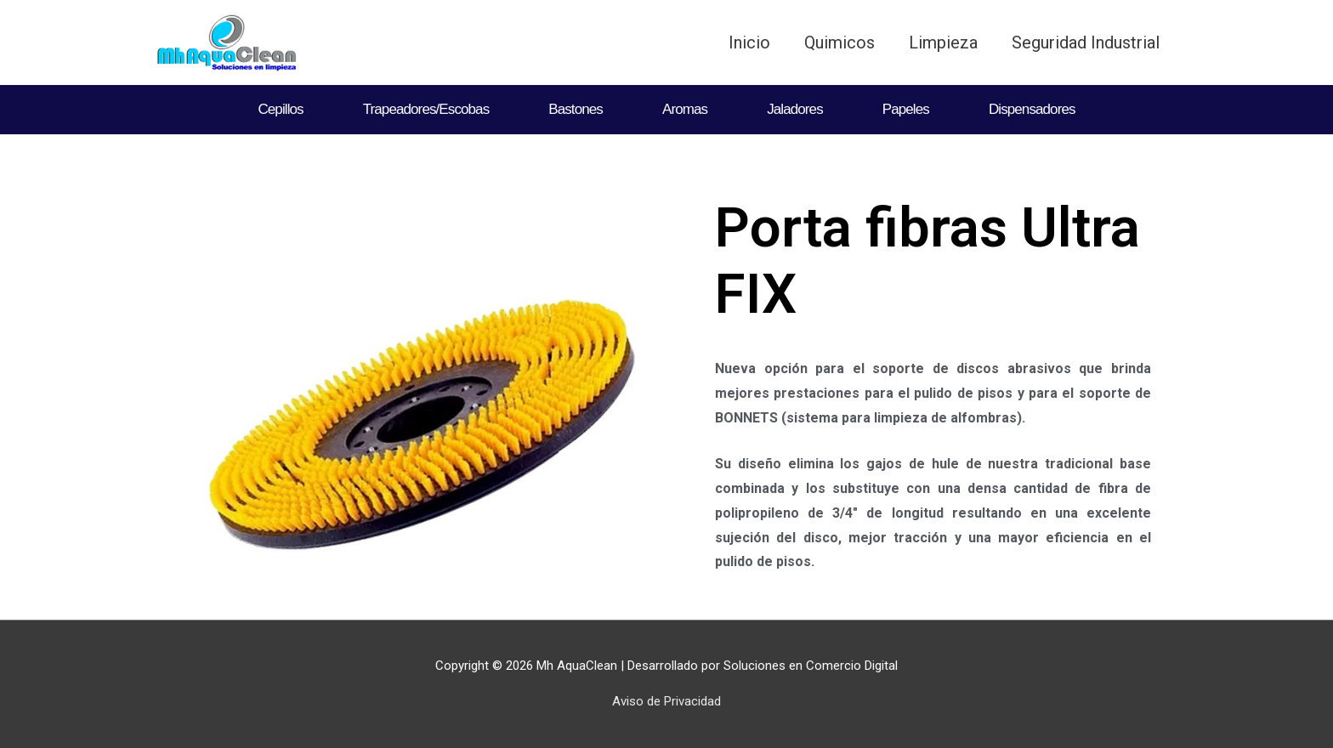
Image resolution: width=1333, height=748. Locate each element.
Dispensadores (1032, 109)
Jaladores (795, 109)
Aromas (684, 109)
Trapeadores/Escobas (426, 109)
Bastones (575, 109)
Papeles (905, 109)
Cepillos (280, 109)
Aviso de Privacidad (666, 701)
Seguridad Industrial (1086, 42)
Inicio (749, 42)
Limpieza (943, 42)
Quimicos (839, 42)
